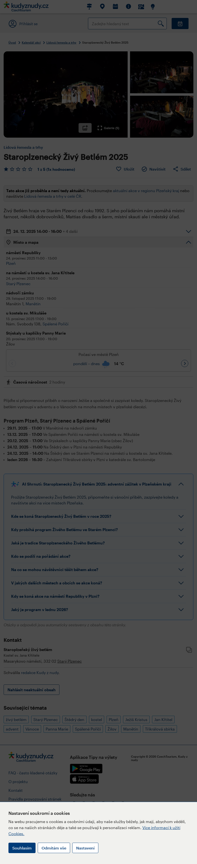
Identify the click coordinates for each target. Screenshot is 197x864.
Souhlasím (22, 848)
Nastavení (85, 848)
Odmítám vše (54, 848)
